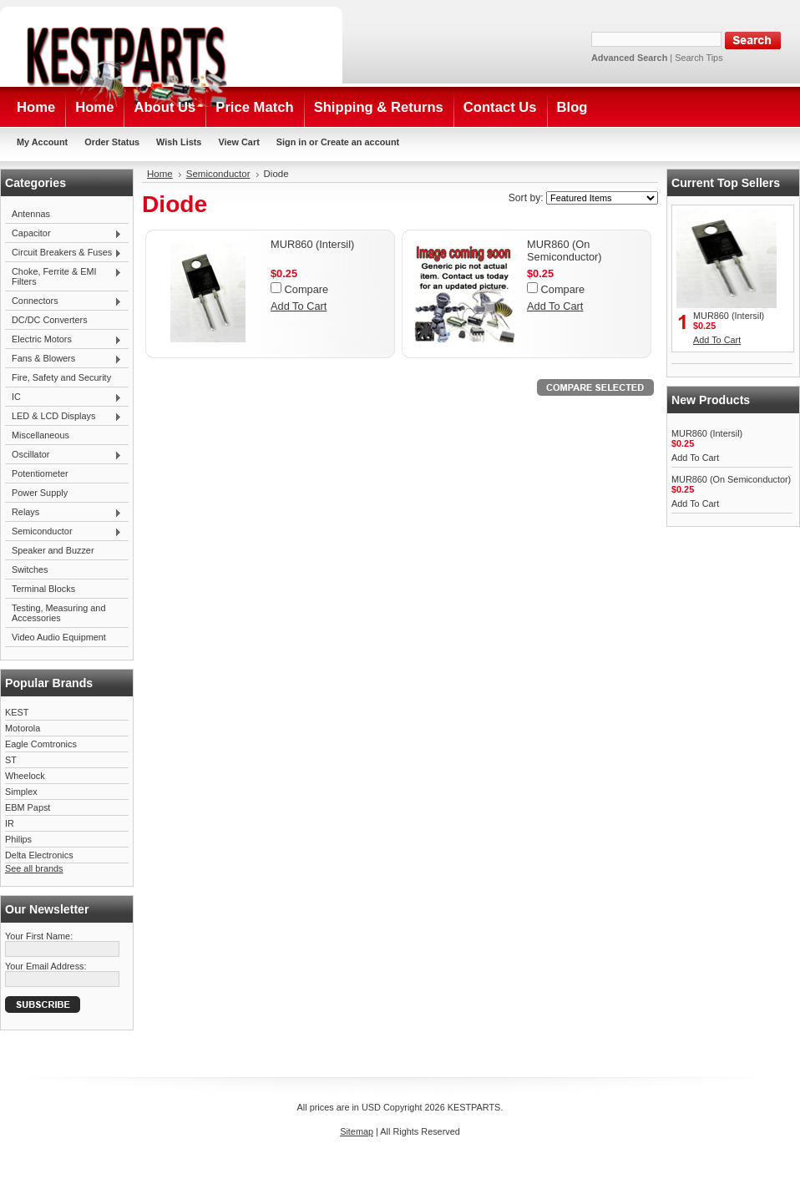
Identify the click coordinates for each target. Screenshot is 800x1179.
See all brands (34, 868)
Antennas (31, 214)
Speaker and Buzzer (53, 550)
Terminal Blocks (43, 589)
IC (63, 397)
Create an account (360, 142)
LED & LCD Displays (63, 417)
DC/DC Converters (50, 320)
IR (9, 823)
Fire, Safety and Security (61, 377)
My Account (42, 142)
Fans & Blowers (63, 359)
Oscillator (63, 455)
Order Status (111, 142)
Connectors (63, 301)
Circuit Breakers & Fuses (63, 253)
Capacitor (63, 234)
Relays (63, 513)
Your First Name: (39, 936)
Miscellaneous (40, 435)
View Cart (238, 142)
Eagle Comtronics (41, 744)
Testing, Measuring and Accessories (58, 613)
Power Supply (40, 493)
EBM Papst (27, 807)
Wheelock (25, 776)
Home (160, 174)
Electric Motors (63, 340)
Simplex (21, 792)
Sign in (291, 142)
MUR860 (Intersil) (312, 244)
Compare (307, 289)
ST (11, 760)
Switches (30, 569)
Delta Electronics (39, 855)
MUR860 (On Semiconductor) (564, 250)
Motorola (22, 728)
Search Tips (698, 58)
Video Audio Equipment (59, 637)
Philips (18, 839)
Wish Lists (178, 142)
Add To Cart (299, 306)
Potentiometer (40, 473)
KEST (16, 712)
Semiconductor (63, 532)
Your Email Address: (46, 966)
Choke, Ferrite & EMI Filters (63, 276)
